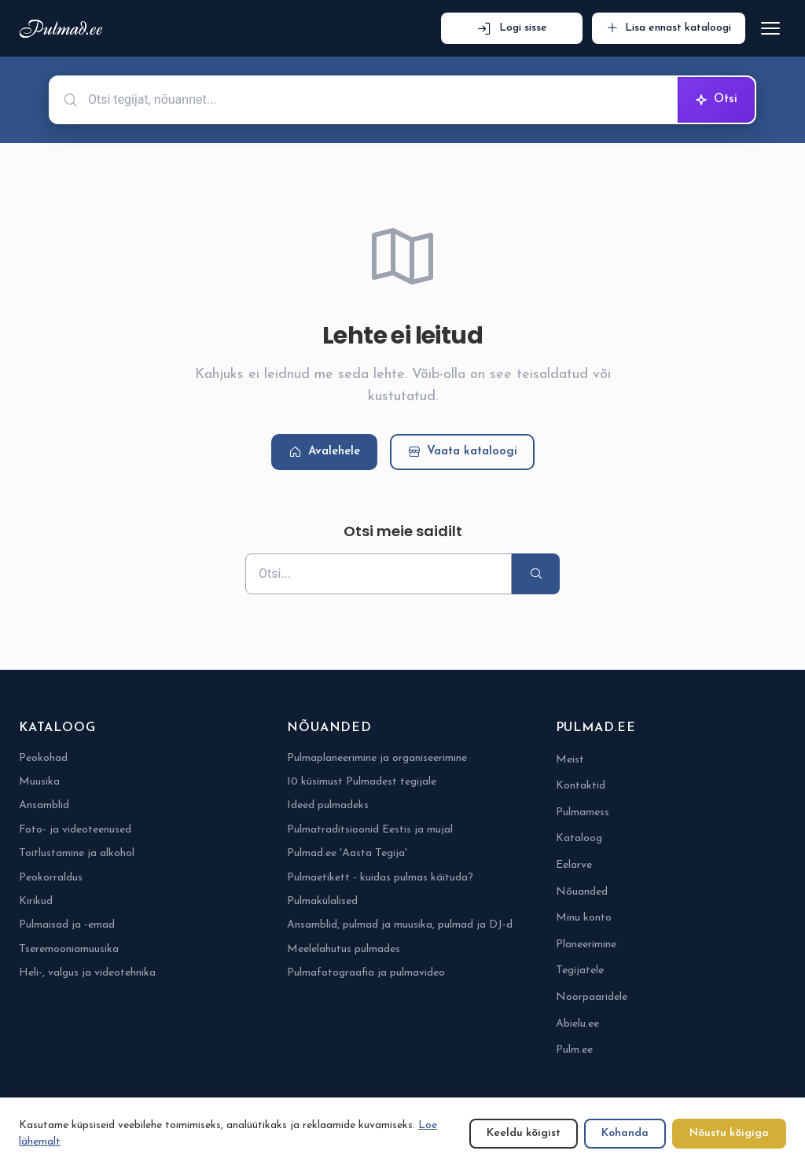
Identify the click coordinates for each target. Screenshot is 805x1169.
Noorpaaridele (591, 997)
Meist (570, 760)
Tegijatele (580, 970)
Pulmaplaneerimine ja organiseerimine (377, 758)
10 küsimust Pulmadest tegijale (361, 782)
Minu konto (584, 918)
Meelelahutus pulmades (343, 949)
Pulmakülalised (322, 901)
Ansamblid (44, 805)
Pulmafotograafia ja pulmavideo (366, 973)
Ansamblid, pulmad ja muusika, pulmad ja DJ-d (400, 925)
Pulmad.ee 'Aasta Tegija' (347, 853)
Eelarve (574, 865)
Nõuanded (582, 892)
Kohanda (625, 1133)
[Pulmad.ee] (64, 29)
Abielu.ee (577, 1024)
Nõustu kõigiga (729, 1133)
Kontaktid (580, 786)
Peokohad (43, 758)
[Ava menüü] (770, 28)
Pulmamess (582, 812)
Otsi (716, 100)
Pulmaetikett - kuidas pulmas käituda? (380, 878)
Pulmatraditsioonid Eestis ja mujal (370, 830)
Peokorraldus (51, 878)
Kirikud (36, 901)
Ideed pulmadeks (328, 805)
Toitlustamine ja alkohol (76, 853)
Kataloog (579, 838)
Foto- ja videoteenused (75, 830)
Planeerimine (586, 944)
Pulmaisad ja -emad (67, 925)
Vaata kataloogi (462, 452)
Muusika (39, 782)
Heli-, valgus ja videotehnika (87, 973)
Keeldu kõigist (524, 1133)
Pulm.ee (574, 1050)
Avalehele (324, 452)
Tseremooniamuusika (69, 949)
